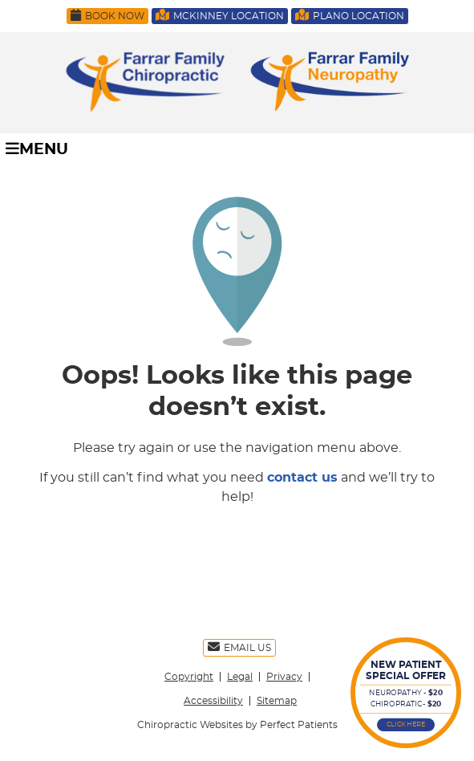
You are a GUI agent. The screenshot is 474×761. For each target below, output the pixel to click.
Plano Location (349, 15)
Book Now (107, 15)
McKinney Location (220, 15)
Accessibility (213, 701)
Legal (240, 677)
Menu (37, 148)
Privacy (284, 677)
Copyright (188, 677)
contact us (302, 477)
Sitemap (277, 701)
